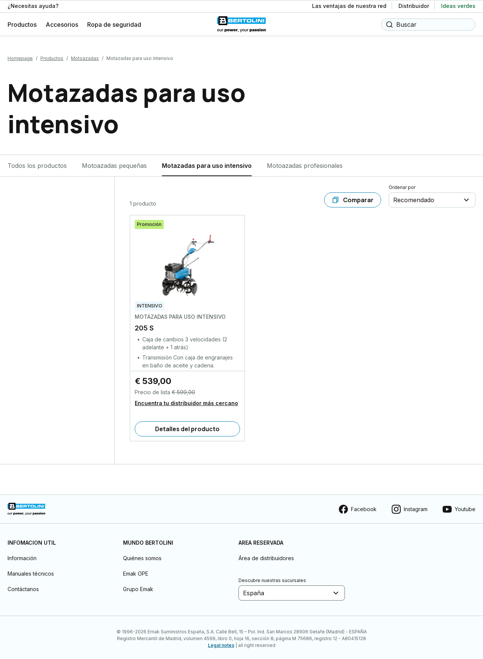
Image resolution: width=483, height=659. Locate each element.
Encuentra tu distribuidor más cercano (186, 401)
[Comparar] (352, 197)
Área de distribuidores (266, 556)
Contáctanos (23, 587)
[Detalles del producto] (187, 426)
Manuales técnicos (31, 571)
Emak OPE (135, 571)
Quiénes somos (142, 556)
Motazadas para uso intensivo (207, 163)
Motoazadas (85, 56)
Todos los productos (37, 163)
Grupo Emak (138, 587)
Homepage (20, 56)
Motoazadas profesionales (305, 163)
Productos (51, 56)
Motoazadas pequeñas (114, 163)
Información (22, 556)
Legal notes (221, 643)
